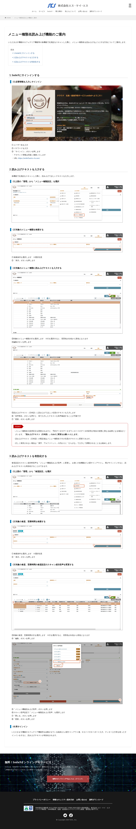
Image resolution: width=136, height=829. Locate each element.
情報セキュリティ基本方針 (63, 800)
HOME (9, 18)
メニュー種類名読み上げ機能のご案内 (25, 18)
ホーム (34, 11)
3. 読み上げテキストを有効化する (27, 62)
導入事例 (58, 11)
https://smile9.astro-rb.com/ (29, 158)
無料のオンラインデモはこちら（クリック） (68, 779)
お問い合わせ (82, 11)
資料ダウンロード (96, 11)
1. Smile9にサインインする (24, 53)
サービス (42, 11)
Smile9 (49, 11)
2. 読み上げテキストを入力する (26, 57)
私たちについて (70, 11)
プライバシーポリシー (42, 800)
